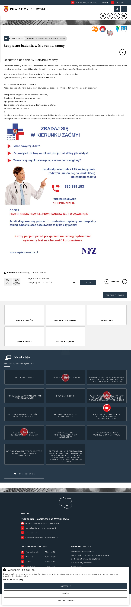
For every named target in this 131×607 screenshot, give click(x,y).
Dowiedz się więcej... (13, 580)
